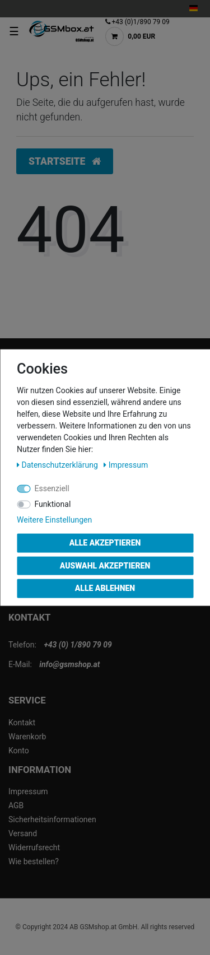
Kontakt (21, 722)
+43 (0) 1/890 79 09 (77, 644)
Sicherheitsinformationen (52, 819)
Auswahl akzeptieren (105, 565)
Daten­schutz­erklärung (58, 464)
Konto (18, 750)
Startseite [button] (65, 161)
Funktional (53, 504)
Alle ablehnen (105, 588)
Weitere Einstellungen (54, 519)
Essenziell (52, 488)
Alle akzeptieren (105, 542)
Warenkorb (27, 736)
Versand (22, 833)
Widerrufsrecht (34, 847)
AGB (16, 805)
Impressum (28, 791)
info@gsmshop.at (69, 664)
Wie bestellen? (33, 861)
